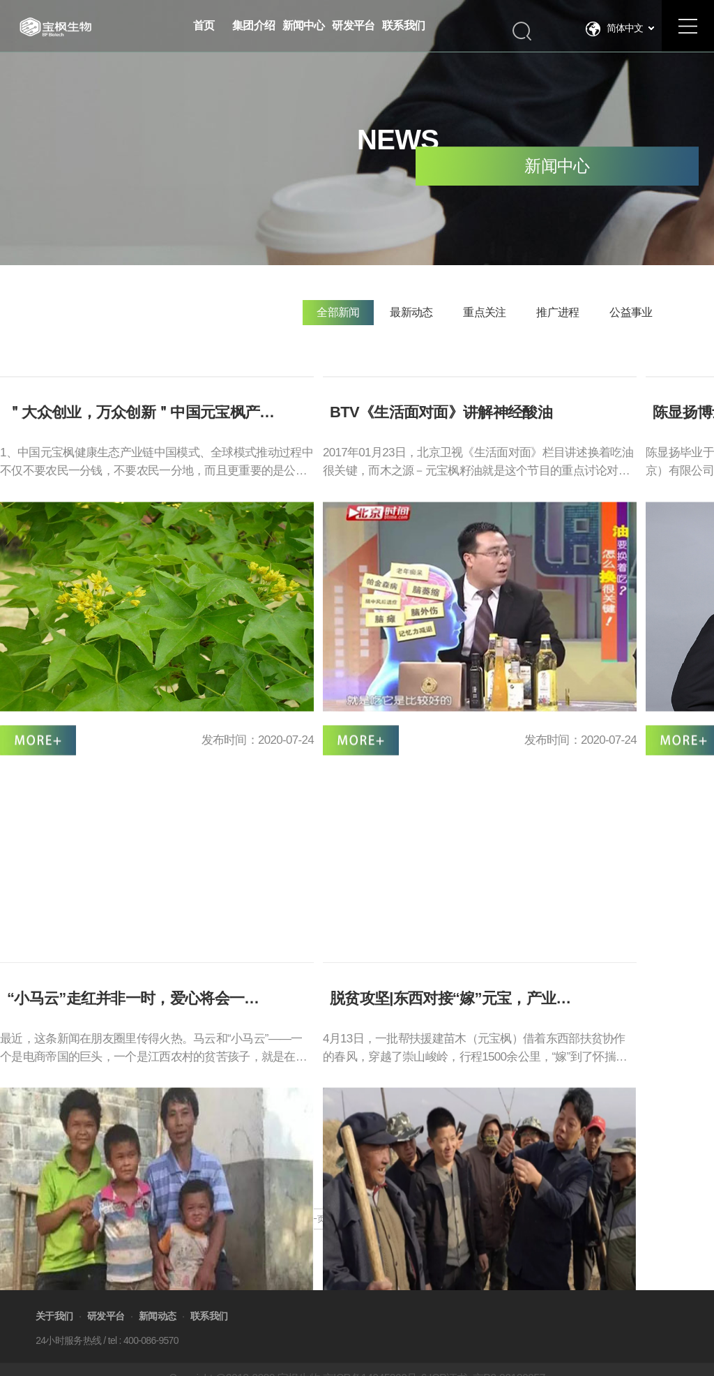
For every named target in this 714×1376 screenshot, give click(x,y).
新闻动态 (157, 1338)
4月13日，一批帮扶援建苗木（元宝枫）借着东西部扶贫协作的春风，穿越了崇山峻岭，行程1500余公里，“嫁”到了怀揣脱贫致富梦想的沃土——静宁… (475, 1198)
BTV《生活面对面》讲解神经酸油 (441, 448)
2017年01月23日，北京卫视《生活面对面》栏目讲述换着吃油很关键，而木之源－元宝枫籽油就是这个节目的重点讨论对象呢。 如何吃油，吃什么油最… (478, 499)
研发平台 (105, 1338)
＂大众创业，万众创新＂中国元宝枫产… (140, 448)
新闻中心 (556, 167)
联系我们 (208, 1338)
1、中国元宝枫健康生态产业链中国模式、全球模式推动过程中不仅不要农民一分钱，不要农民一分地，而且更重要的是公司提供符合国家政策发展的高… (156, 499)
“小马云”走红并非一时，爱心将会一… (133, 1147)
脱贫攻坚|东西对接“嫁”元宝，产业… (450, 1147)
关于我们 (54, 1338)
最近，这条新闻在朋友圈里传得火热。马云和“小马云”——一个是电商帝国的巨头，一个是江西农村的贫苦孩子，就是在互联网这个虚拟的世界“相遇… (153, 1198)
